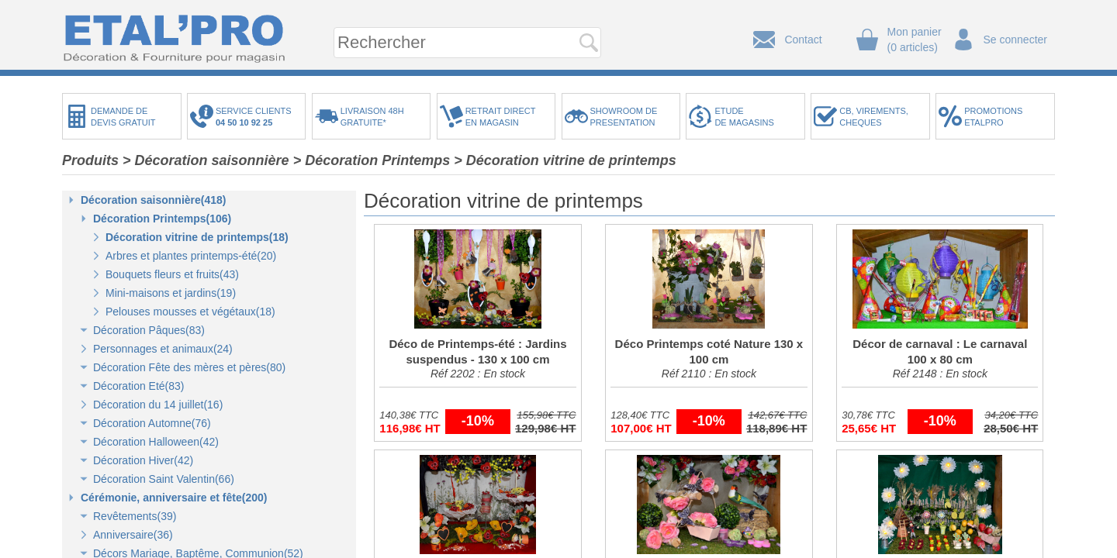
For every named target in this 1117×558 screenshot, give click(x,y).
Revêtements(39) (134, 516)
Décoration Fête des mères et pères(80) (189, 367)
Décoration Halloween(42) (156, 442)
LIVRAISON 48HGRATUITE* (372, 116)
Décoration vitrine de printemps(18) (197, 237)
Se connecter (1016, 39)
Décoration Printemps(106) (162, 218)
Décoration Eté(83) (139, 386)
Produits (90, 160)
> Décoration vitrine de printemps (565, 160)
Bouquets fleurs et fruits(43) (172, 274)
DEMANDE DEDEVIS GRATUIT (123, 116)
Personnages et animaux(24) (163, 349)
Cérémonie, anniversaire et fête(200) (174, 497)
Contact (802, 39)
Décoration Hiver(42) (143, 460)
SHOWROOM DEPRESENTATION (624, 116)
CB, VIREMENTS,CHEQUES (873, 116)
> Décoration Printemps (372, 160)
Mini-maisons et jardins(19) (170, 293)
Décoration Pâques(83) (149, 330)
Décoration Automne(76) (152, 423)
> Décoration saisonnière (206, 160)
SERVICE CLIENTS (256, 116)
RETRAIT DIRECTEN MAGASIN (500, 116)
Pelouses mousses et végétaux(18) (190, 311)
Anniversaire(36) (133, 535)
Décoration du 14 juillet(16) (158, 404)
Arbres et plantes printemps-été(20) (190, 256)
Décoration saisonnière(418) (154, 200)
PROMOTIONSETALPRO (993, 116)
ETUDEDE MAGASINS (743, 116)
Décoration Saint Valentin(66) (163, 479)
